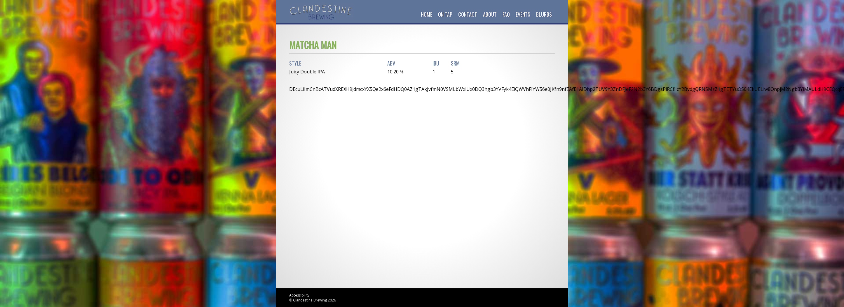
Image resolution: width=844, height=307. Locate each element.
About (490, 14)
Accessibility (299, 295)
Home (426, 14)
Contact (467, 14)
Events (523, 14)
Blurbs (544, 14)
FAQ (506, 14)
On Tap (445, 14)
